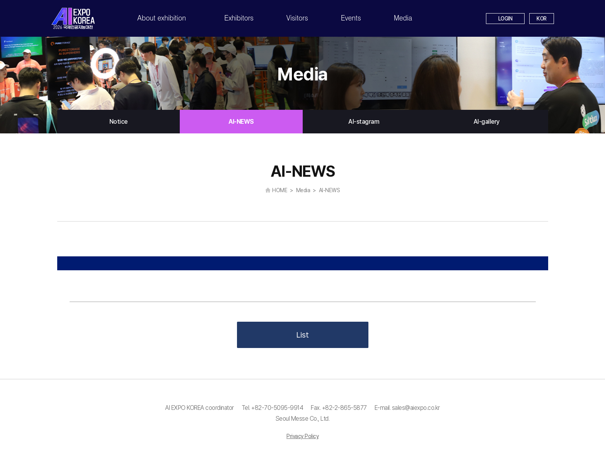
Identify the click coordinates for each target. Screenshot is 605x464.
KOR (542, 18)
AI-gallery (487, 121)
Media (403, 17)
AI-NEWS (241, 121)
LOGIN (505, 18)
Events (351, 17)
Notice (118, 121)
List (302, 334)
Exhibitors (239, 17)
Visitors (297, 17)
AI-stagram (363, 121)
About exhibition (161, 18)
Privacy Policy (302, 436)
